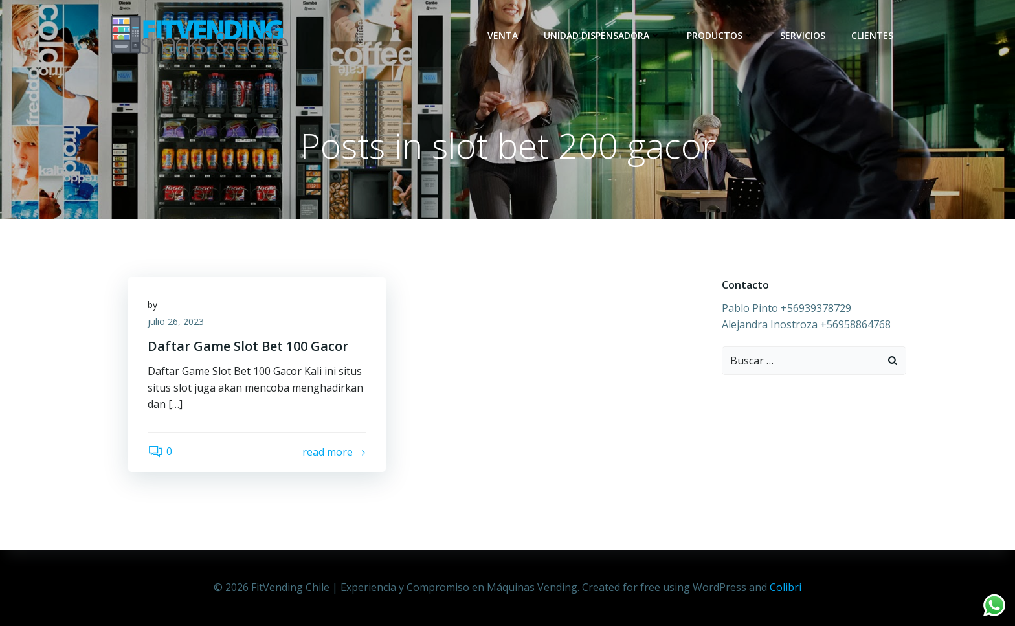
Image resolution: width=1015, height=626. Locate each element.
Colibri (785, 587)
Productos (720, 35)
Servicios (802, 35)
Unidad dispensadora (602, 35)
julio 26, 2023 (176, 321)
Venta (502, 35)
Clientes (872, 35)
